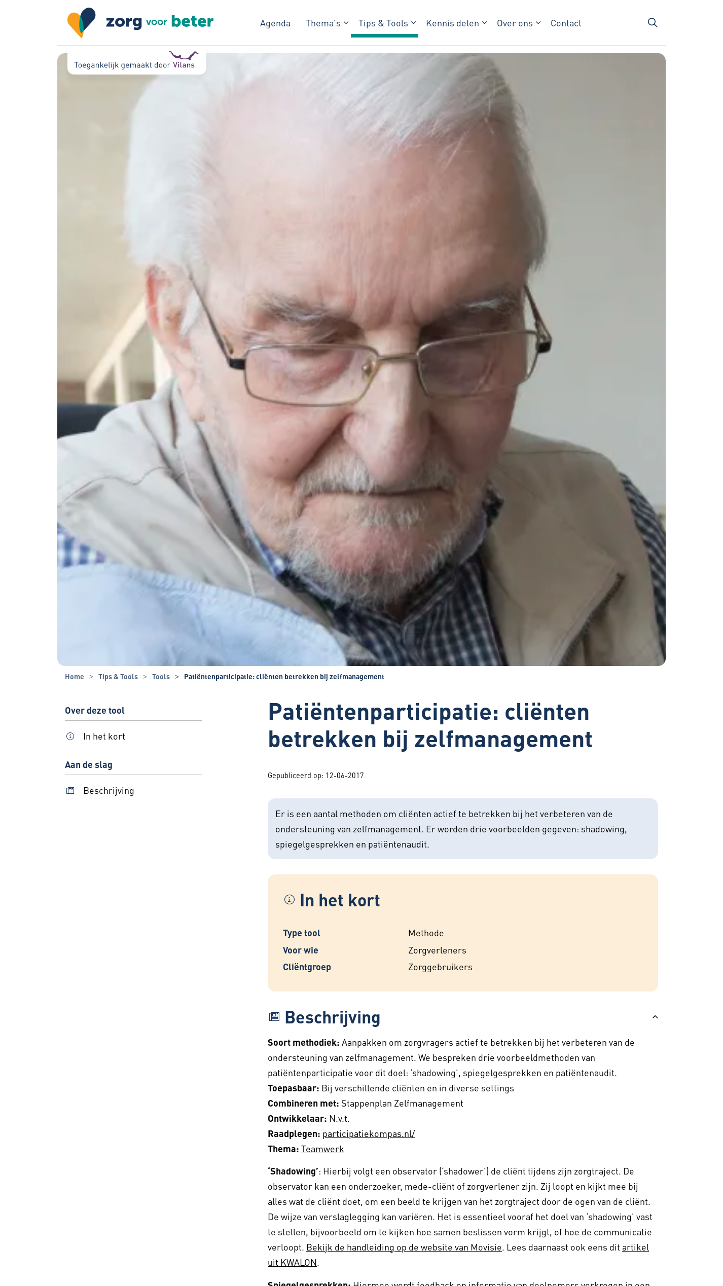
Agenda (275, 22)
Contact (566, 22)
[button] (463, 1017)
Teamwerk (322, 1148)
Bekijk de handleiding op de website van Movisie (404, 1247)
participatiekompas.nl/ (368, 1133)
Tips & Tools (383, 22)
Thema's (323, 22)
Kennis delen (452, 22)
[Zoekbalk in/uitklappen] (652, 22)
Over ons (515, 22)
